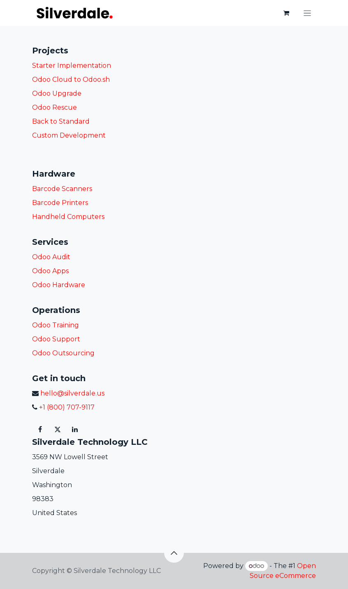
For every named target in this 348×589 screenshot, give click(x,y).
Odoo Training (55, 325)
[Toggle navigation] (307, 13)
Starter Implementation (71, 65)
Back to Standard (61, 121)
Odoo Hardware (58, 285)
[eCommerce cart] (286, 13)
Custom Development (69, 135)
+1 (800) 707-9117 (66, 407)
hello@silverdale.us (71, 393)
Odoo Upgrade (56, 93)
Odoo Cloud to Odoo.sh (71, 79)
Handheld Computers (68, 217)
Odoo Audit (51, 257)
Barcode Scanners (62, 189)
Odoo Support (56, 339)
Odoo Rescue (54, 107)
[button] (174, 553)
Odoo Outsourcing (63, 353)
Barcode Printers (60, 203)
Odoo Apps (50, 271)
